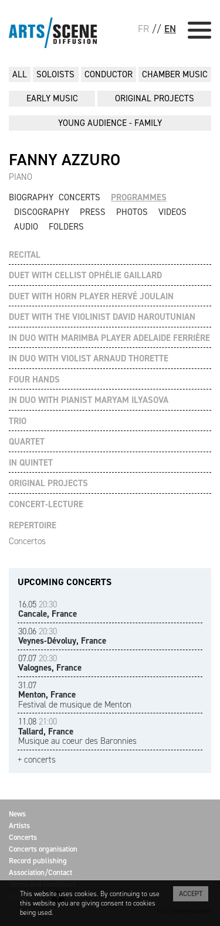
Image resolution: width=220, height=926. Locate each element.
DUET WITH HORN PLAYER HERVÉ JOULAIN (91, 297)
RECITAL (24, 255)
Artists (19, 826)
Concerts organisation (43, 849)
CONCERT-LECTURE (46, 505)
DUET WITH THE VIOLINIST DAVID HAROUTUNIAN (102, 317)
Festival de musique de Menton (74, 694)
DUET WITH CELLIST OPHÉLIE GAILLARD (85, 276)
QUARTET (27, 442)
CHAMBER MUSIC (175, 74)
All (19, 74)
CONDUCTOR (108, 74)
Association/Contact (40, 872)
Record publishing (38, 861)
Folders (66, 227)
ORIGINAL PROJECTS (154, 98)
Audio (26, 227)
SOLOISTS (55, 74)
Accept (190, 893)
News (17, 814)
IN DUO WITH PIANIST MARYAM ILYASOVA (88, 400)
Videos (172, 212)
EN (170, 28)
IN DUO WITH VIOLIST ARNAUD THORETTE (88, 359)
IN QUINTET (31, 463)
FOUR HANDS (34, 380)
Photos (132, 212)
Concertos (27, 541)
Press (93, 212)
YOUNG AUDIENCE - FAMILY (110, 123)
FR (143, 28)
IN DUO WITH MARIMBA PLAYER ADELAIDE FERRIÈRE (109, 338)
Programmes (139, 197)
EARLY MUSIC (52, 98)
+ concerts (37, 760)
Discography (41, 212)
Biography (31, 197)
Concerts (79, 197)
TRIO (17, 421)
